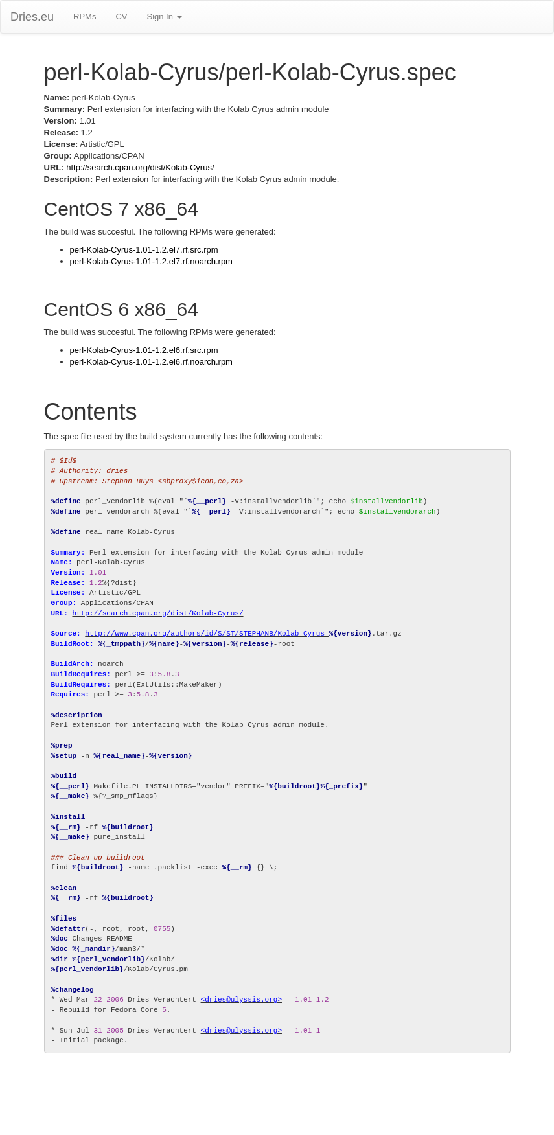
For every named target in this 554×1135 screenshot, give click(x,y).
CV (121, 16)
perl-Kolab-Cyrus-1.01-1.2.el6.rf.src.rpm (144, 350)
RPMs (84, 16)
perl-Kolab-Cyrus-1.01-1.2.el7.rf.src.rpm (144, 250)
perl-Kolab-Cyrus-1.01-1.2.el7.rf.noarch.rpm (151, 261)
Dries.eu (32, 16)
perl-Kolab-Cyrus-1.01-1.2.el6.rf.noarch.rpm (151, 362)
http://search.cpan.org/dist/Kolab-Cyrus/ (140, 167)
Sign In (163, 16)
